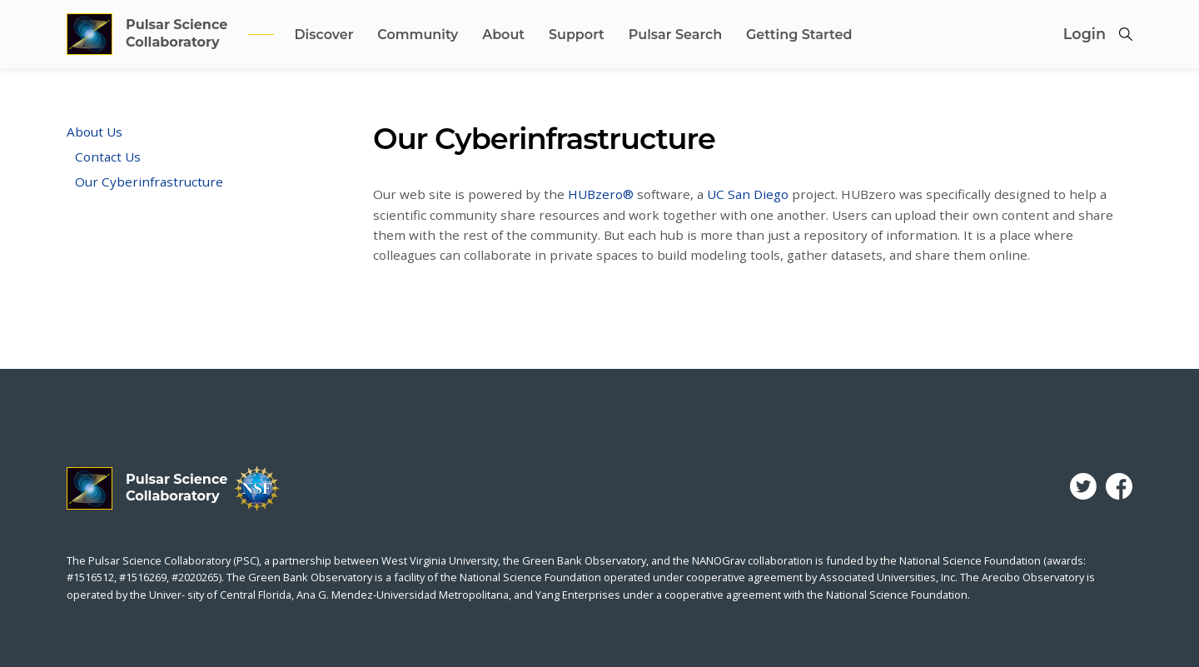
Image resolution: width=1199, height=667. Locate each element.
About (503, 34)
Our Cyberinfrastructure (149, 181)
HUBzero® (601, 194)
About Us (94, 131)
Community (417, 34)
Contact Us (108, 156)
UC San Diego (748, 194)
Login (1084, 33)
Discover (323, 34)
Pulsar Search (675, 34)
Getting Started (799, 34)
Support (576, 34)
